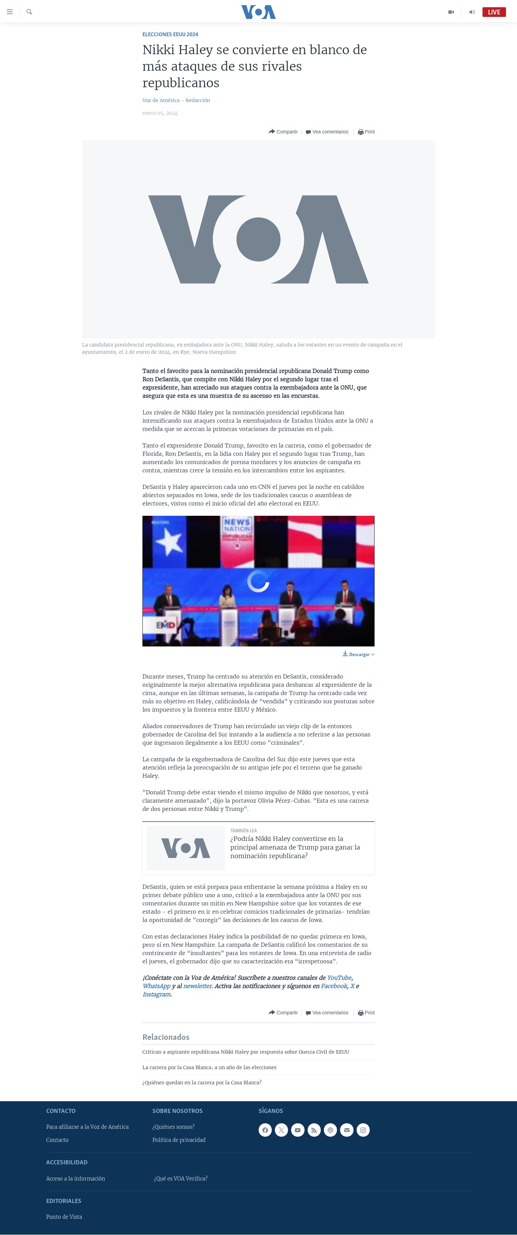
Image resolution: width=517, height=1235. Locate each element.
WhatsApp (156, 986)
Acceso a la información (75, 1179)
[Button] (283, 132)
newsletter (197, 986)
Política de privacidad (179, 1140)
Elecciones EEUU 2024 (170, 35)
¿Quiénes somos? (173, 1127)
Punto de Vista (64, 1217)
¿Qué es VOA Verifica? (181, 1179)
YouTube (338, 977)
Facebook (334, 986)
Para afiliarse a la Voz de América (87, 1127)
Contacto (57, 1140)
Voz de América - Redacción (176, 100)
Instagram (156, 994)
